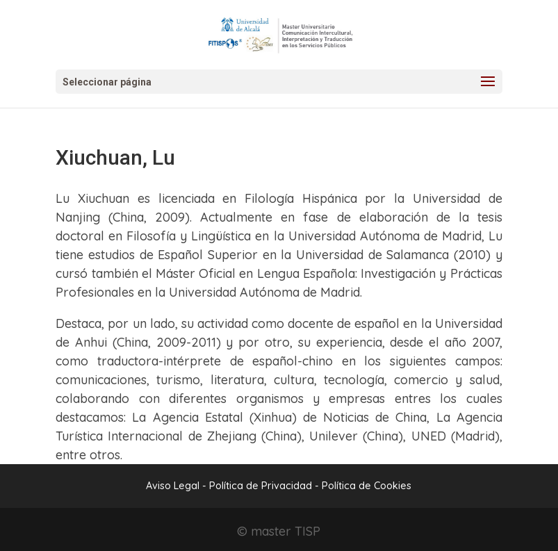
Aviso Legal (172, 485)
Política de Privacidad (262, 485)
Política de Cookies (366, 485)
